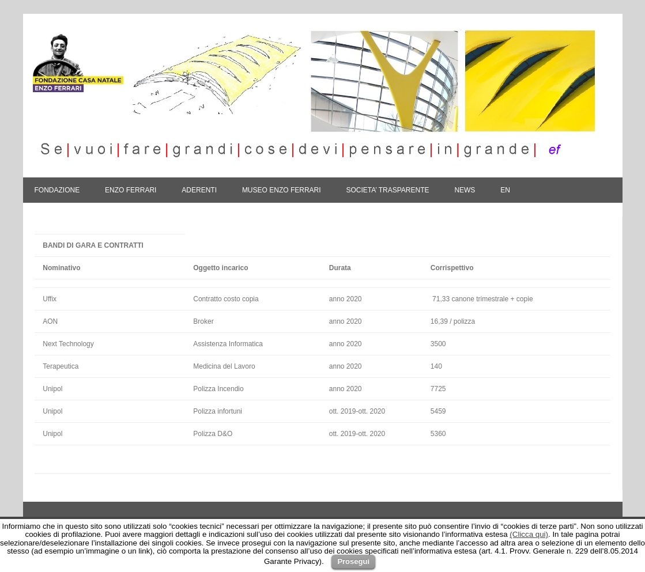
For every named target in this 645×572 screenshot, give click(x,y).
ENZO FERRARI (130, 190)
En (505, 190)
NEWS (464, 190)
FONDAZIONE (57, 190)
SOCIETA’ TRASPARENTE (387, 190)
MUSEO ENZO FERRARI (281, 190)
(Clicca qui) (529, 534)
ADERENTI (199, 190)
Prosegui (353, 561)
